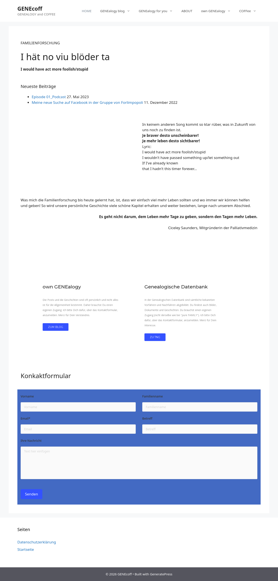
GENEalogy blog (117, 10)
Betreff (147, 418)
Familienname (152, 396)
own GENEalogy (218, 10)
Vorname (27, 396)
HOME (86, 11)
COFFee (250, 10)
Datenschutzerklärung (36, 542)
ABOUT (186, 11)
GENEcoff (29, 8)
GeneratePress (161, 574)
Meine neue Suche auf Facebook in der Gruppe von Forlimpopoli (87, 102)
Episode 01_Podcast (49, 96)
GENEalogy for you (158, 10)
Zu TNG (150, 328)
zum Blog (78, 320)
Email (25, 418)
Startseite (25, 549)
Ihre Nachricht (31, 441)
